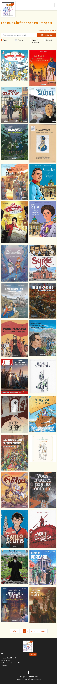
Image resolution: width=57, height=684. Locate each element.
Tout (5, 40)
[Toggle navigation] (52, 5)
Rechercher (47, 35)
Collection (49, 40)
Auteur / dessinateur (36, 41)
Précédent (14, 631)
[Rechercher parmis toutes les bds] (19, 35)
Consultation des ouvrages (47, 30)
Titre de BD (21, 40)
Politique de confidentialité (28, 677)
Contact (33, 654)
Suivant (43, 631)
